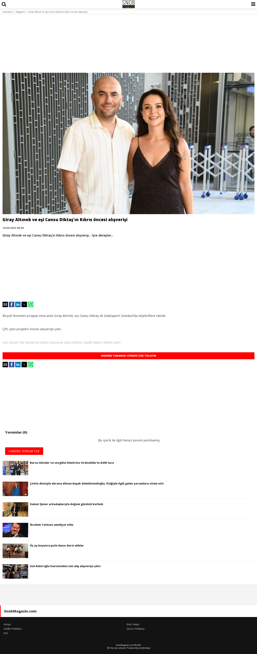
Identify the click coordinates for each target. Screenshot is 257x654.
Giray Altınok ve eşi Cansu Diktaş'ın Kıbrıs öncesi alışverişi (57, 11)
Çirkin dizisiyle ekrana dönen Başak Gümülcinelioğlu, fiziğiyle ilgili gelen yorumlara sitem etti (83, 489)
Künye (7, 624)
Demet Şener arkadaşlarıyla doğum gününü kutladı (53, 509)
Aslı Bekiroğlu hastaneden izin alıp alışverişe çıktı (52, 571)
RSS (6, 633)
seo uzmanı (119, 648)
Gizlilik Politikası (13, 628)
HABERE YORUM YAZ (24, 451)
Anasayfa (8, 11)
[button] (5, 304)
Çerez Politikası (136, 628)
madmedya (144, 648)
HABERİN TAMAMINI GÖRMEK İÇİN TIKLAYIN (128, 355)
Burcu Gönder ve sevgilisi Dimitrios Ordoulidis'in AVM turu (58, 468)
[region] (128, 41)
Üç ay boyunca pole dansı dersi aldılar (43, 551)
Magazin (20, 11)
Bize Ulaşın (133, 624)
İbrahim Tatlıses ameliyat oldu (38, 530)
